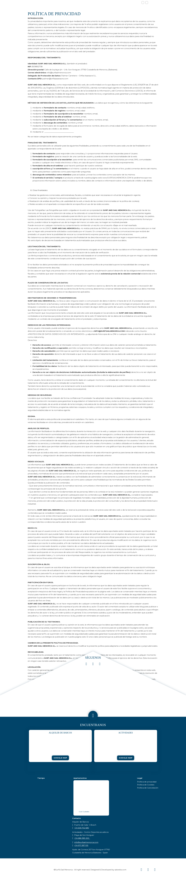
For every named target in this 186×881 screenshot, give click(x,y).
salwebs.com (120, 870)
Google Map (60, 758)
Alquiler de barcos (89, 7)
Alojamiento (114, 7)
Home (49, 7)
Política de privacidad (146, 782)
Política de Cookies (145, 785)
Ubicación (133, 7)
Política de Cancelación (147, 788)
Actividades (64, 7)
